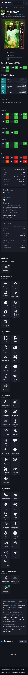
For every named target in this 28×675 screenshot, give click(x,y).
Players (2, 7)
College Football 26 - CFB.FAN (18, 672)
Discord (14, 619)
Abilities (7, 16)
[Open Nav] (2, 3)
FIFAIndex (8, 672)
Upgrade (23, 16)
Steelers (8, 200)
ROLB (13, 14)
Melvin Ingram (9, 7)
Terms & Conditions (9, 671)
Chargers (8, 195)
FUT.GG (2, 672)
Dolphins (8, 197)
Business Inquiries (18, 671)
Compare (19, 16)
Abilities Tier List (13, 605)
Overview (3, 16)
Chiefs (7, 192)
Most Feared (18, 14)
